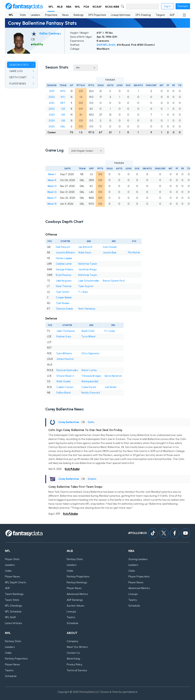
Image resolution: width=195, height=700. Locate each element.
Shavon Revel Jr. (65, 375)
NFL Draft (10, 617)
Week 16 (52, 192)
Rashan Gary (63, 336)
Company (72, 641)
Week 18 (52, 203)
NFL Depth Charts (15, 582)
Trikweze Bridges (91, 375)
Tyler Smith (62, 292)
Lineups (71, 611)
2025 (52, 126)
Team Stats (12, 600)
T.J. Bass (83, 292)
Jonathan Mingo (87, 269)
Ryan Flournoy (63, 275)
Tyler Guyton (85, 286)
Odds (8, 570)
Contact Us (73, 653)
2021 (51, 103)
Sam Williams (64, 353)
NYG (63, 91)
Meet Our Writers (77, 647)
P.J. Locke (110, 331)
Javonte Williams (65, 252)
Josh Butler (111, 387)
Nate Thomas (63, 286)
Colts (91, 422)
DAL (63, 126)
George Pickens (64, 269)
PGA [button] (86, 6)
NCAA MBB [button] (112, 6)
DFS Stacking (143, 15)
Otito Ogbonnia (90, 353)
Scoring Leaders (138, 559)
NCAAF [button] (97, 6)
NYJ (63, 97)
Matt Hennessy (86, 308)
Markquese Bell (89, 381)
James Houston (65, 359)
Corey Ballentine (68, 422)
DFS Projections (97, 15)
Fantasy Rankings (77, 582)
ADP (172, 15)
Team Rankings (14, 594)
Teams (71, 617)
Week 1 (52, 174)
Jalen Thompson (65, 331)
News (65, 15)
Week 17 (52, 198)
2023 (51, 114)
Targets (160, 15)
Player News (12, 576)
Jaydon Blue (109, 252)
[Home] (24, 6)
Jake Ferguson (63, 280)
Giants (92, 479)
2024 (52, 120)
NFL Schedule (13, 611)
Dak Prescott (63, 247)
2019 (51, 91)
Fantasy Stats (75, 559)
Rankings (78, 15)
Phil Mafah (134, 252)
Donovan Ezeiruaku (67, 370)
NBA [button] (68, 6)
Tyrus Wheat (88, 336)
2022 (52, 108)
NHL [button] (77, 6)
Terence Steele (64, 308)
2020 (52, 97)
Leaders (35, 15)
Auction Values (75, 605)
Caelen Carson (64, 387)
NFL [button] (51, 6)
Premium (183, 6)
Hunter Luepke (64, 258)
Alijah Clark (87, 331)
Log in (167, 6)
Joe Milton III (85, 247)
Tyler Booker (63, 303)
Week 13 (51, 186)
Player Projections (138, 576)
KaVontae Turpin (87, 263)
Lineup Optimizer (121, 15)
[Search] (142, 6)
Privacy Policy (74, 664)
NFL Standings (13, 605)
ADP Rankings (75, 600)
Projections (51, 15)
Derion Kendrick (113, 375)
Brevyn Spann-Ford (114, 280)
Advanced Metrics (77, 594)
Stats (23, 15)
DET (63, 103)
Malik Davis (84, 252)
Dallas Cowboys (50, 33)
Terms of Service (77, 670)
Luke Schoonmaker (88, 280)
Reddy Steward (90, 392)
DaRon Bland (63, 392)
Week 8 (52, 180)
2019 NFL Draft (106, 44)
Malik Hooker (63, 381)
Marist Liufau (89, 370)
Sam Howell (110, 247)
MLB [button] (60, 6)
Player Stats (12, 559)
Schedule (72, 623)
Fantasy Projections (78, 576)
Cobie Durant (88, 387)
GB (63, 108)
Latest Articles (13, 623)
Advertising (73, 658)
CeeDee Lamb (64, 263)
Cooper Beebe (64, 297)
